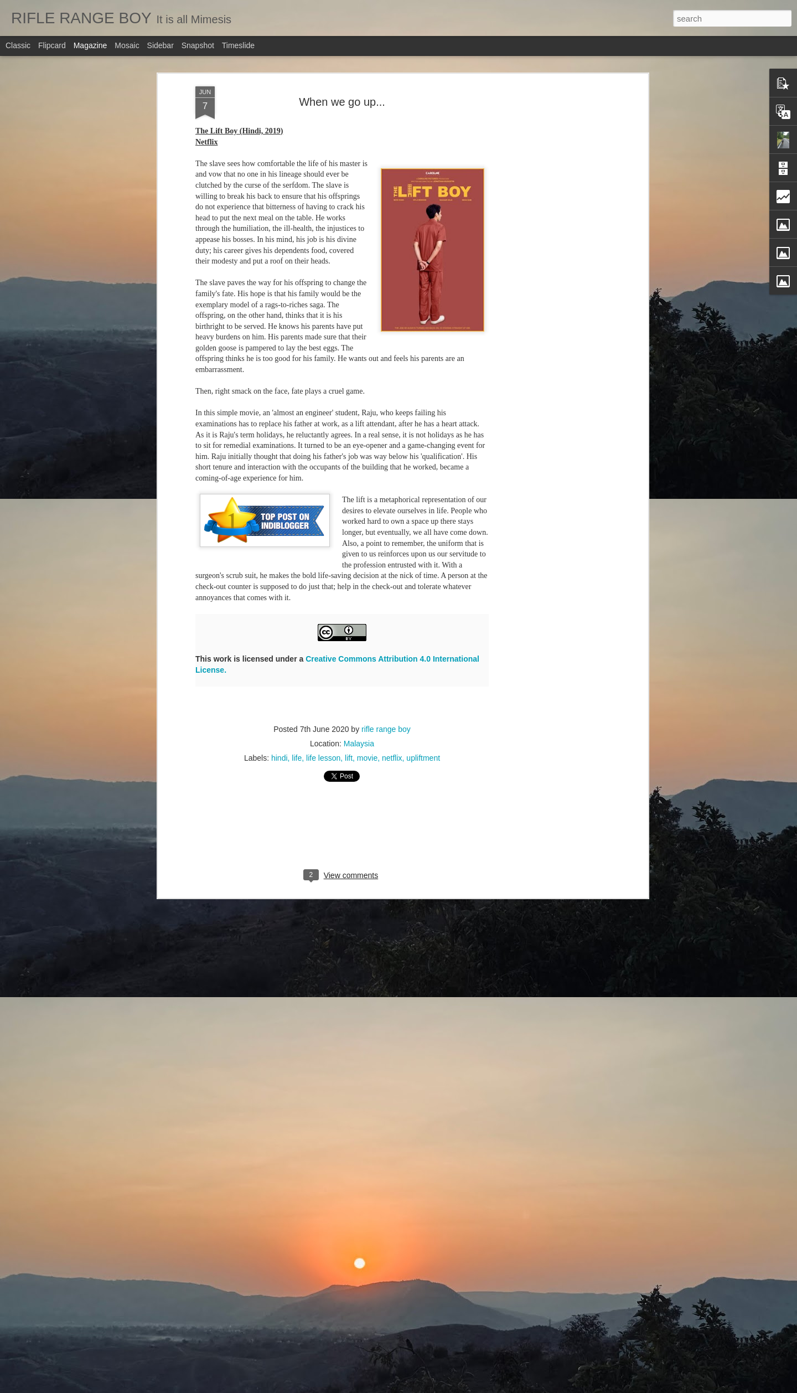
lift (349, 758)
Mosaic (127, 45)
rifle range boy (386, 729)
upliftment (423, 758)
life (297, 758)
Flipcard (52, 45)
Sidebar (160, 45)
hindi (279, 758)
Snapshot (198, 45)
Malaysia (359, 743)
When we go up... (342, 102)
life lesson (323, 758)
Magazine (90, 45)
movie (367, 758)
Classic (18, 45)
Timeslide (238, 45)
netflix (392, 758)
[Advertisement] (549, 261)
